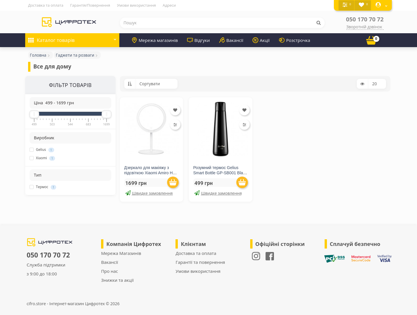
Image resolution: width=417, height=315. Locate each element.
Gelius (42, 149)
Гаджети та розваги (75, 55)
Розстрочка (294, 40)
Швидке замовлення (149, 193)
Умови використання (136, 5)
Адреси (169, 5)
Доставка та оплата (45, 5)
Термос (43, 187)
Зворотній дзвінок (364, 26)
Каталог (72, 38)
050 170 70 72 (365, 19)
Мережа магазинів (154, 40)
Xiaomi (42, 158)
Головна (38, 55)
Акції (261, 40)
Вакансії (231, 40)
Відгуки (198, 40)
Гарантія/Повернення (90, 5)
